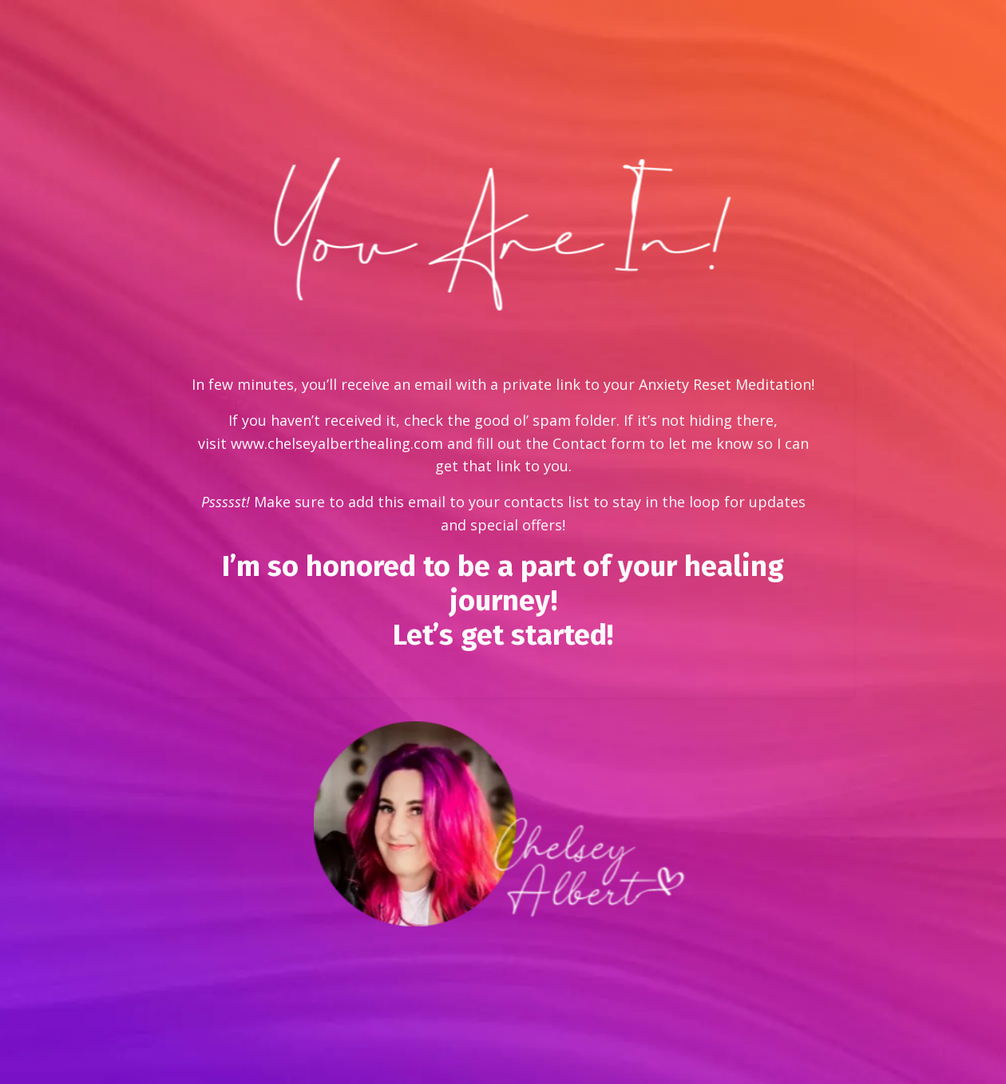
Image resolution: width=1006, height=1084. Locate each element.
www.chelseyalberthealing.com (337, 443)
